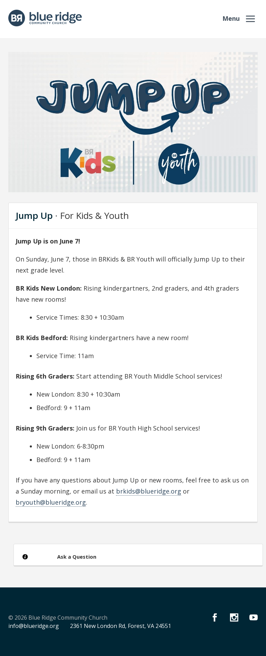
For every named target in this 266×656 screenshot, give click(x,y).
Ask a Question (76, 556)
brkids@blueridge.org (148, 491)
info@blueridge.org (33, 626)
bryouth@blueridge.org (51, 502)
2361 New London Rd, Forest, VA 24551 (120, 626)
